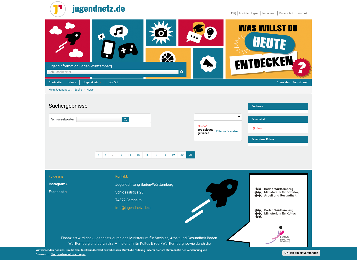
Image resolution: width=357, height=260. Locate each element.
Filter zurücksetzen (227, 131)
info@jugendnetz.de (132, 208)
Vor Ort (113, 82)
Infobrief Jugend (249, 13)
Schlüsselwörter (62, 119)
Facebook (58, 192)
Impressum (269, 13)
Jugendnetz (92, 82)
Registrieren (300, 82)
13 (120, 154)
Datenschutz (287, 13)
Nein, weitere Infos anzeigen (68, 254)
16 (147, 154)
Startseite (55, 82)
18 (164, 154)
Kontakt (302, 13)
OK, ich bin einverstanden (301, 253)
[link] (218, 117)
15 (138, 154)
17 (155, 154)
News (72, 82)
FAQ (233, 13)
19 (173, 154)
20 (182, 154)
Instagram (58, 184)
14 (129, 154)
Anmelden (283, 82)
